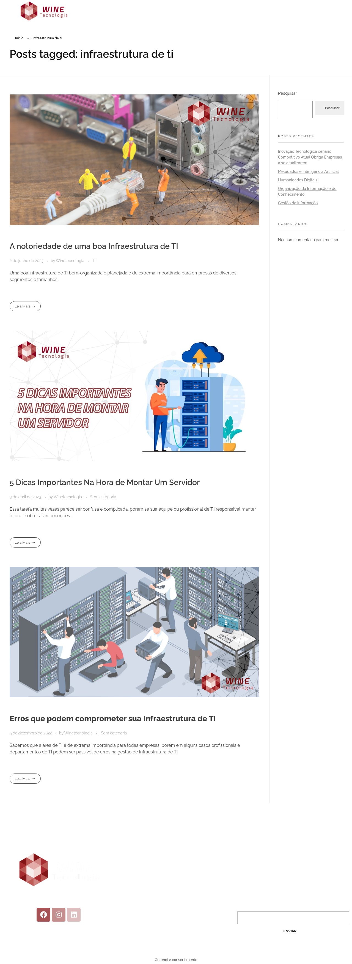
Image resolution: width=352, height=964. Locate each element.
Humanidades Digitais (297, 180)
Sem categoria (103, 497)
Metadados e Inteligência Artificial (308, 171)
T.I (94, 260)
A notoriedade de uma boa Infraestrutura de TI (94, 246)
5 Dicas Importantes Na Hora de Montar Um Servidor (105, 482)
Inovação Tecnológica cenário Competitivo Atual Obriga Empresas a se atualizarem (310, 157)
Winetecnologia (70, 260)
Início (19, 38)
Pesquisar (287, 93)
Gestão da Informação (298, 203)
